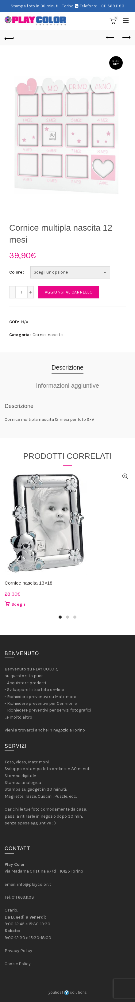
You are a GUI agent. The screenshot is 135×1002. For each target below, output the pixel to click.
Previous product (110, 37)
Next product (125, 37)
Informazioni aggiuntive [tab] (67, 385)
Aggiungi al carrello (69, 292)
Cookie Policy (18, 963)
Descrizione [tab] (67, 367)
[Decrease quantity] (12, 292)
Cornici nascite (48, 334)
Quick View (125, 476)
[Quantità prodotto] (21, 292)
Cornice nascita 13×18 (28, 582)
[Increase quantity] (31, 292)
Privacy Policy (18, 950)
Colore (15, 272)
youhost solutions (67, 992)
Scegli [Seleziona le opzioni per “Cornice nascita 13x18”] (18, 604)
